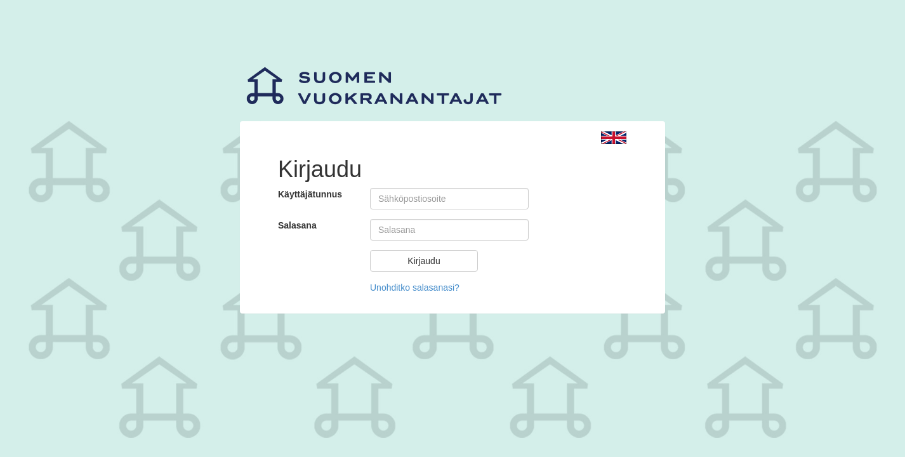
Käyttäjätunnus (310, 194)
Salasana (297, 225)
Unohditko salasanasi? (414, 287)
